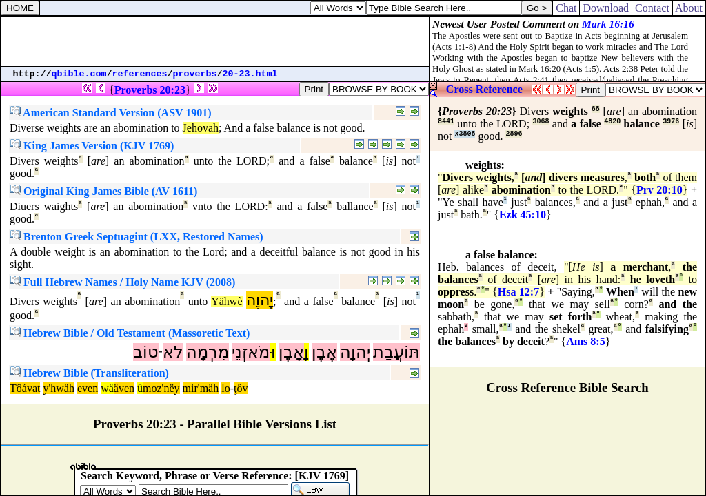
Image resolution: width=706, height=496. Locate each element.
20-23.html (250, 74)
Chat (566, 8)
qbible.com (79, 74)
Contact (652, 8)
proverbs (195, 74)
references (140, 74)
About (689, 8)
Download (606, 8)
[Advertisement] (215, 41)
